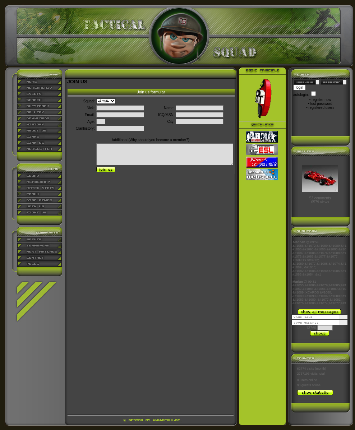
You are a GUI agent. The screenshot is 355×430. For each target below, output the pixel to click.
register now (321, 100)
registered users (322, 108)
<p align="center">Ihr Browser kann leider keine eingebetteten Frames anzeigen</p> (319, 272)
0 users (302, 380)
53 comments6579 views (320, 200)
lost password (321, 104)
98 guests (304, 385)
